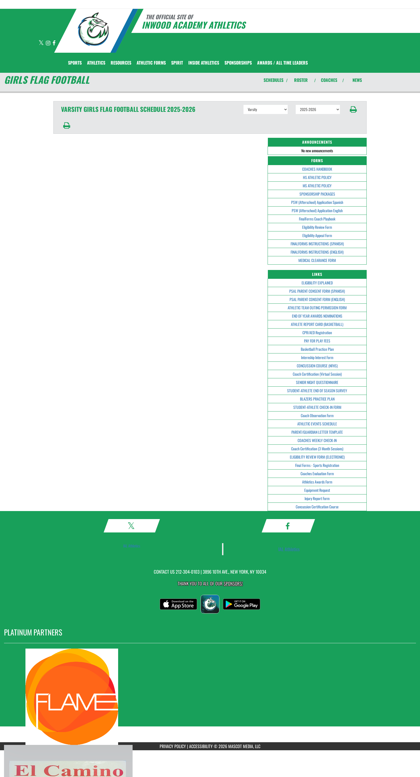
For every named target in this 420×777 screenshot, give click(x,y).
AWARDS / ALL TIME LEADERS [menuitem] (282, 62)
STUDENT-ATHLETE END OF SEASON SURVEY (317, 390)
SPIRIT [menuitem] (177, 62)
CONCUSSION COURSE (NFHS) (317, 365)
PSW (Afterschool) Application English (317, 210)
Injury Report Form (317, 498)
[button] (353, 109)
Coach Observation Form (317, 415)
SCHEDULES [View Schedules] (273, 80)
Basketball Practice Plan (317, 349)
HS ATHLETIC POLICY (317, 177)
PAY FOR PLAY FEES (317, 341)
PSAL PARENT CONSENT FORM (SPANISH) (317, 291)
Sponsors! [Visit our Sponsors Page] (233, 583)
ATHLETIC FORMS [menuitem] (151, 62)
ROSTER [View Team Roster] (301, 80)
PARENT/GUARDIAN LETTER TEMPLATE (317, 432)
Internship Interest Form (317, 357)
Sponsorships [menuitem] (238, 62)
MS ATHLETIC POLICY (317, 185)
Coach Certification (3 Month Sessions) (317, 448)
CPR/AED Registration (317, 332)
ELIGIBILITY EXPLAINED (317, 282)
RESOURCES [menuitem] (121, 62)
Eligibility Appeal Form (317, 235)
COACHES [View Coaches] (329, 80)
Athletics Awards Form (317, 482)
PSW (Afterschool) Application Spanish (317, 202)
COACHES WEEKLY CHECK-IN (317, 440)
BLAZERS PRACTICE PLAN (317, 399)
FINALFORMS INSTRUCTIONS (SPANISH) (317, 243)
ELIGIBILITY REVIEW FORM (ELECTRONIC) (317, 457)
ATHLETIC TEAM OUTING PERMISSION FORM (317, 307)
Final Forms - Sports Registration (317, 465)
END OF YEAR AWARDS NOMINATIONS (317, 316)
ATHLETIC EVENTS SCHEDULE (317, 423)
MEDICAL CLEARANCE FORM (317, 260)
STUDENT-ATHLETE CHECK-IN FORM (317, 407)
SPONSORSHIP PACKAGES (317, 194)
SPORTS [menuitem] (75, 62)
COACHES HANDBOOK (317, 169)
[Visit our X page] (41, 43)
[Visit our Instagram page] (48, 43)
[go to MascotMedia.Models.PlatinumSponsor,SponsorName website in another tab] (210, 697)
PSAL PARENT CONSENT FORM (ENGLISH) (317, 299)
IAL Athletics (131, 546)
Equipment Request (317, 490)
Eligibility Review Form (317, 227)
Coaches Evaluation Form (317, 473)
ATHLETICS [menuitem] (96, 62)
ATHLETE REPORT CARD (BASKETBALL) (317, 324)
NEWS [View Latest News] (357, 80)
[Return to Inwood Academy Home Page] (93, 30)
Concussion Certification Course (317, 506)
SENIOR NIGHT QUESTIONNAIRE (317, 382)
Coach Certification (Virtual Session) (317, 374)
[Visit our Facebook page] (53, 43)
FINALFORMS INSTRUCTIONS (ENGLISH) (317, 252)
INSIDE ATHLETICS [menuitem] (203, 62)
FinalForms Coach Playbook (317, 219)
